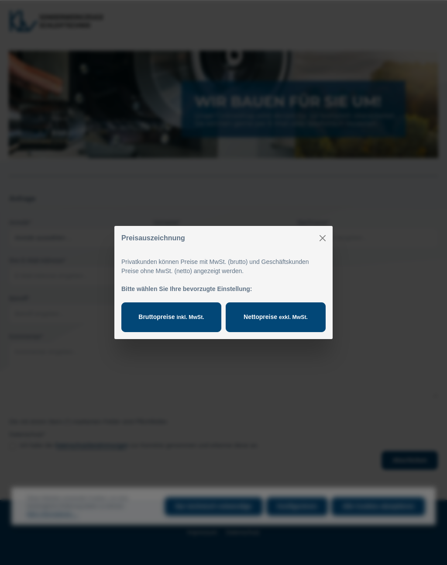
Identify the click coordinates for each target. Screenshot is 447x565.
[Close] (322, 238)
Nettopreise (276, 316)
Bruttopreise (171, 316)
